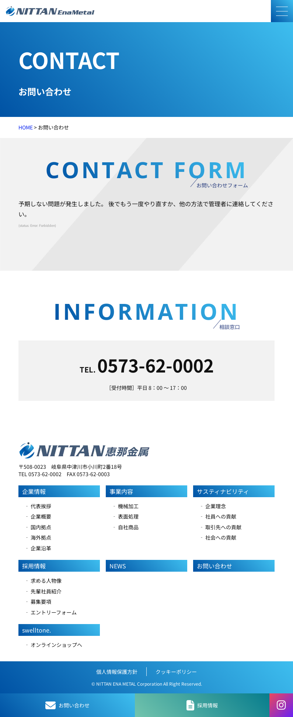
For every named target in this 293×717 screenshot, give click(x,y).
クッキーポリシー (176, 671)
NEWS (117, 565)
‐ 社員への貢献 (217, 516)
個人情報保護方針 (116, 671)
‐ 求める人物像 (43, 580)
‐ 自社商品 (125, 527)
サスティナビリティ (223, 491)
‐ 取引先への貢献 (220, 527)
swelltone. (36, 630)
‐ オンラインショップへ (53, 644)
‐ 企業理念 (212, 506)
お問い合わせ (214, 565)
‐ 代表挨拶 (37, 506)
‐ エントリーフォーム (50, 612)
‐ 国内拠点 (37, 527)
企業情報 (34, 491)
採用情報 (34, 565)
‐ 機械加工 (125, 506)
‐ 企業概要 (37, 516)
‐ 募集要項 (37, 601)
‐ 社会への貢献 (217, 537)
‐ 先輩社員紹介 (43, 591)
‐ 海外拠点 (37, 537)
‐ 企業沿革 (37, 548)
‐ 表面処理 (125, 516)
